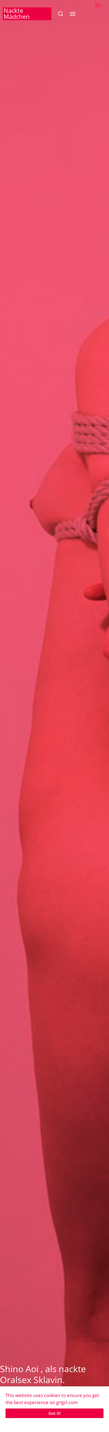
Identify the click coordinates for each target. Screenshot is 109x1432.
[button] (60, 14)
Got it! (54, 1413)
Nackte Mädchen (17, 13)
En (97, 5)
